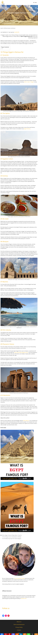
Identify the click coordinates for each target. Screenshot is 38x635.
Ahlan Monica (26, 420)
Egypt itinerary (27, 128)
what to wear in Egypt (29, 82)
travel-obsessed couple (19, 578)
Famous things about (12, 535)
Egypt (6, 535)
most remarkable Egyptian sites (21, 352)
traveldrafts (16, 32)
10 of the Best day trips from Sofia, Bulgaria (11, 538)
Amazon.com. (24, 598)
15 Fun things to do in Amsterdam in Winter (11, 536)
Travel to (20, 535)
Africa (3, 535)
